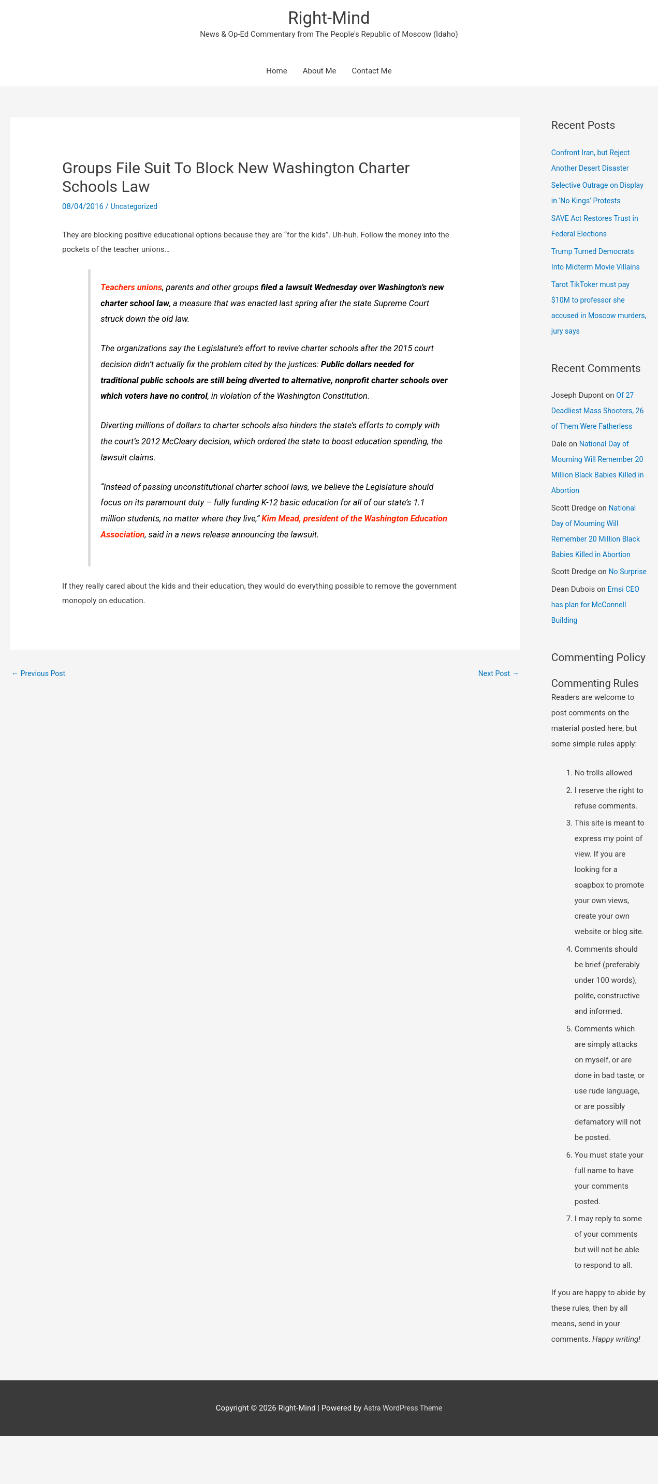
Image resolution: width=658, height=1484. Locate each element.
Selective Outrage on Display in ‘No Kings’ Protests (586, 202)
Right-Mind (328, 18)
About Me (320, 72)
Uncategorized (135, 208)
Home (276, 72)
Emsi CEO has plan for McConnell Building (596, 653)
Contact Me (371, 72)
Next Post (497, 675)
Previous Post (40, 675)
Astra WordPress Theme (403, 1455)
